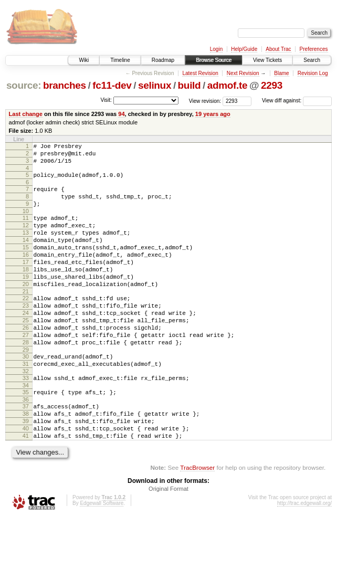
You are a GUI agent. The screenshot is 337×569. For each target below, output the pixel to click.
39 (26, 468)
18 (26, 291)
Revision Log (313, 73)
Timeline (120, 60)
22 (26, 325)
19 (26, 300)
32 (26, 412)
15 (26, 264)
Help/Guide (244, 49)
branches (64, 85)
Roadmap (163, 60)
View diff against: (297, 100)
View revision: (205, 100)
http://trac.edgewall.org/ (304, 555)
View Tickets (267, 60)
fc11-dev (111, 85)
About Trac (278, 49)
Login (216, 49)
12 (26, 238)
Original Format (168, 541)
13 (26, 247)
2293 (271, 85)
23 (26, 334)
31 (26, 403)
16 (26, 273)
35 (26, 434)
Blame (281, 73)
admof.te (227, 85)
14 (26, 255)
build (189, 85)
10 (26, 222)
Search (311, 60)
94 (121, 114)
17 (26, 282)
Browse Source (213, 60)
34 (26, 428)
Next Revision (243, 73)
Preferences (314, 49)
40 (26, 477)
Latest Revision (200, 73)
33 (26, 419)
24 (26, 343)
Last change (26, 114)
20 (26, 309)
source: (23, 85)
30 (26, 394)
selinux (154, 85)
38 (26, 459)
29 (26, 387)
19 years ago (212, 114)
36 (26, 443)
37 (26, 450)
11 (26, 229)
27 (26, 369)
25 (26, 352)
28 (26, 378)
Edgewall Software (101, 555)
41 (26, 486)
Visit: (106, 100)
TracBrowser (197, 519)
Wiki (84, 60)
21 (26, 318)
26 (26, 360)
